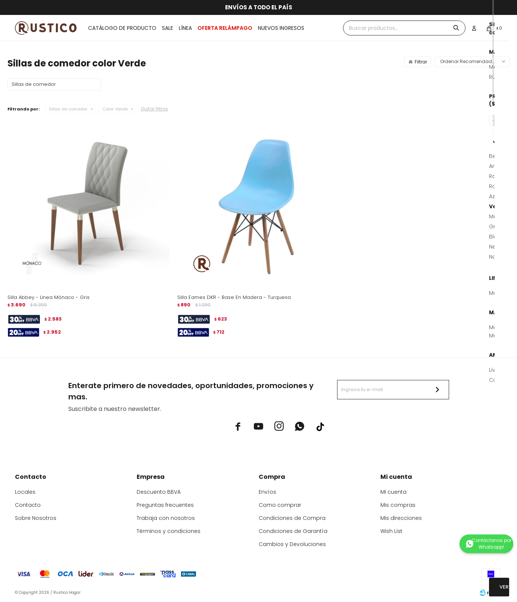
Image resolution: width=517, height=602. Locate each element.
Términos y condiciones (168, 531)
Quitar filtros (154, 109)
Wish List (391, 531)
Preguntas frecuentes (165, 505)
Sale (167, 28)
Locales (25, 492)
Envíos (267, 492)
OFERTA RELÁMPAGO (224, 28)
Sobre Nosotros (35, 518)
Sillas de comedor (68, 109)
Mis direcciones (401, 518)
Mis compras (397, 505)
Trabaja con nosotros (166, 518)
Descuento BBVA (159, 492)
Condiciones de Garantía (293, 531)
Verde (115, 109)
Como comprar (280, 505)
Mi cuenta (393, 492)
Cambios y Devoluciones (292, 544)
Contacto (28, 505)
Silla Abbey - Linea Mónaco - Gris (48, 297)
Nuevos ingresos (281, 28)
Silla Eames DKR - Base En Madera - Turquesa (234, 297)
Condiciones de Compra (292, 518)
